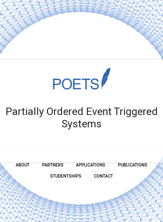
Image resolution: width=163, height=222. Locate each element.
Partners (53, 164)
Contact (103, 176)
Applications (90, 164)
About (22, 164)
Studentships (65, 176)
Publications (132, 164)
